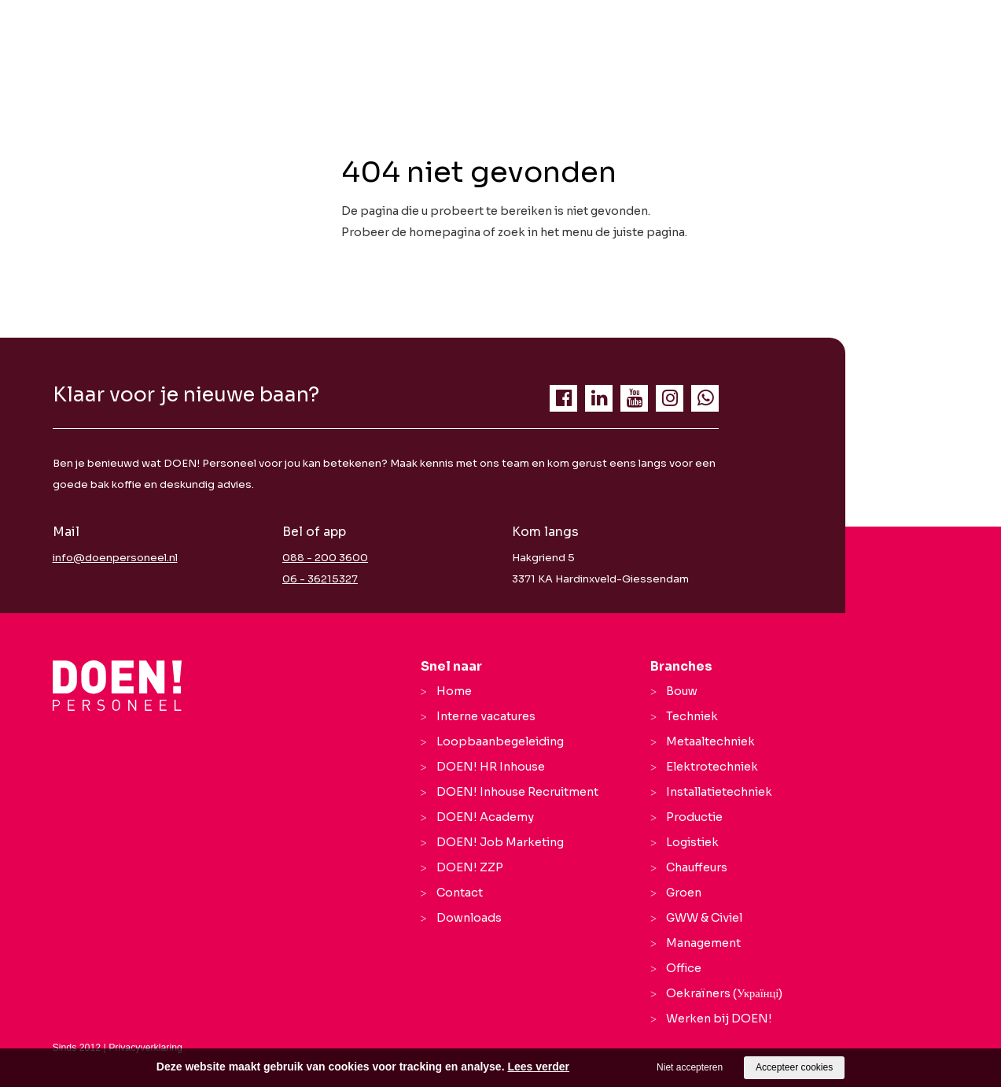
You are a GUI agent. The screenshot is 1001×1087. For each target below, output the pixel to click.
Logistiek (692, 842)
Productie (694, 817)
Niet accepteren (690, 1067)
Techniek (692, 716)
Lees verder (538, 1066)
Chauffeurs (696, 867)
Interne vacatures (485, 716)
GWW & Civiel (704, 918)
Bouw (681, 691)
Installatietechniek (719, 792)
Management (703, 943)
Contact (459, 892)
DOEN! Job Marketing (500, 842)
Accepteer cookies (794, 1067)
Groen (683, 892)
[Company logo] (117, 685)
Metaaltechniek (710, 741)
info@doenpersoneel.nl (115, 557)
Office (683, 968)
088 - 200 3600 (325, 557)
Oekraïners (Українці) (724, 993)
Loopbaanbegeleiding (500, 741)
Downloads (469, 918)
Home (454, 691)
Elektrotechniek (712, 767)
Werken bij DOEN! (719, 1018)
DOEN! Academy (485, 817)
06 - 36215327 (320, 579)
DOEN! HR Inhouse (490, 767)
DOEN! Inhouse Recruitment (517, 792)
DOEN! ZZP (469, 867)
